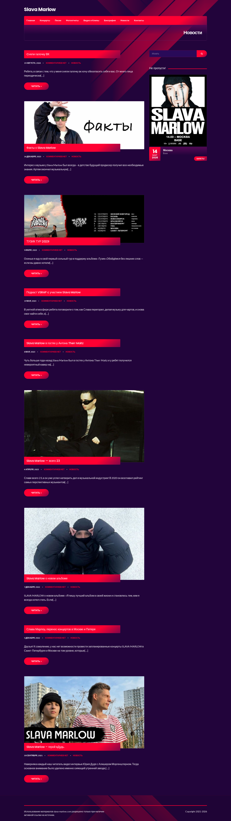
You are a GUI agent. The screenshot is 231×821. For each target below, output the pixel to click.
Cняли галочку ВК (37, 54)
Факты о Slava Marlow (41, 148)
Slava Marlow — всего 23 (43, 461)
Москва (167, 150)
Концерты (45, 20)
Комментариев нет (56, 63)
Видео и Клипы (91, 20)
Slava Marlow (40, 9)
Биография (110, 20)
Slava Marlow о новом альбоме (47, 578)
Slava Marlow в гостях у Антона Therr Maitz (55, 343)
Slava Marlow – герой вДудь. (45, 747)
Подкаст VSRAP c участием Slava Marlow (53, 292)
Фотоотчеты (72, 20)
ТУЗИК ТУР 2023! (37, 241)
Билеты (200, 159)
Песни (58, 20)
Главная (30, 20)
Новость (76, 63)
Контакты (139, 20)
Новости (124, 20)
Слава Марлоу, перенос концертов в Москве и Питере (60, 629)
